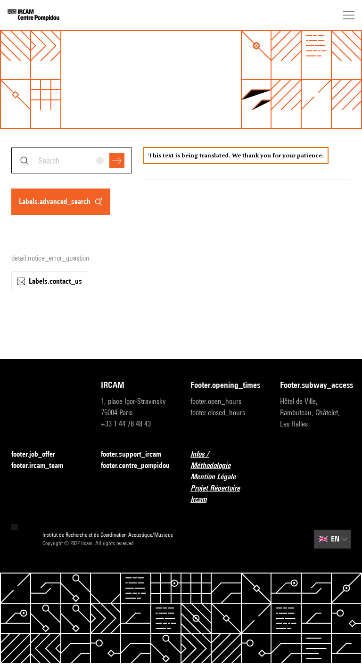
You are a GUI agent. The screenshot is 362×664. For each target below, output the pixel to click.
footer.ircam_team (42, 466)
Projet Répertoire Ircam (225, 494)
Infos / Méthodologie (225, 460)
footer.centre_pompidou (135, 465)
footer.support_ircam (136, 454)
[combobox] (71, 160)
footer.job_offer (38, 454)
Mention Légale (218, 477)
